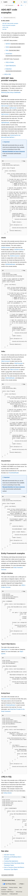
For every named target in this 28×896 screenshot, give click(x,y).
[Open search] (21, 2)
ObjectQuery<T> (5, 649)
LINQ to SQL (5, 27)
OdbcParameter (18, 363)
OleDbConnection (14, 256)
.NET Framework (9, 5)
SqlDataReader (5, 122)
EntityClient (9, 69)
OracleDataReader (14, 472)
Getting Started (7, 793)
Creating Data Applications (11, 861)
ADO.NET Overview (9, 854)
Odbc (7, 50)
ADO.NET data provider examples (10, 23)
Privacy (9, 889)
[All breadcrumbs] (2, 5)
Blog (20, 887)
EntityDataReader (10, 705)
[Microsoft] (14, 2)
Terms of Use (19, 891)
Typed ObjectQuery (11, 65)
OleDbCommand (5, 247)
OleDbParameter (18, 249)
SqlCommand (4, 105)
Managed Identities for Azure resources (13, 151)
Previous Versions (13, 887)
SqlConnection (5, 114)
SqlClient (8, 43)
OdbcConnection (14, 369)
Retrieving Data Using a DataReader (11, 92)
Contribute (3, 889)
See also (4, 29)
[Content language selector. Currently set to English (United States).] (8, 880)
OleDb (7, 47)
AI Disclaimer (4, 887)
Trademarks (4, 894)
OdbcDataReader (10, 378)
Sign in (25, 2)
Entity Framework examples (8, 25)
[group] (14, 198)
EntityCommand (5, 698)
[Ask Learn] (18, 5)
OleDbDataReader (10, 264)
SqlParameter (13, 108)
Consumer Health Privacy (7, 891)
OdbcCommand (5, 361)
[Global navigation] (1, 2)
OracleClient (9, 53)
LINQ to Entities (10, 62)
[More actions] (25, 5)
